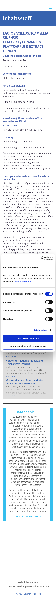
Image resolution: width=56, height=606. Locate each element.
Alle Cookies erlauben (28, 338)
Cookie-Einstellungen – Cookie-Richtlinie (28, 587)
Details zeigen (40, 330)
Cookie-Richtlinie (22, 281)
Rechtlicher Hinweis (28, 582)
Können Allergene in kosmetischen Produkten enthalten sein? (25, 382)
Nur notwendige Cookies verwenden (28, 346)
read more (11, 356)
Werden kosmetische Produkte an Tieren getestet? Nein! (24, 362)
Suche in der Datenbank (28, 516)
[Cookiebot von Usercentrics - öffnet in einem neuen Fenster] (41, 258)
